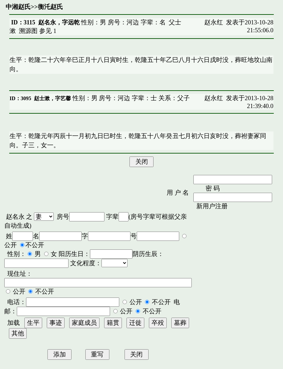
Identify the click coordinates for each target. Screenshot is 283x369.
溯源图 (28, 30)
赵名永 (15, 216)
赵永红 (213, 22)
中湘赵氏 (18, 6)
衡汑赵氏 (50, 6)
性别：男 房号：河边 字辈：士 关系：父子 (130, 98)
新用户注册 (212, 206)
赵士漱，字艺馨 (52, 98)
